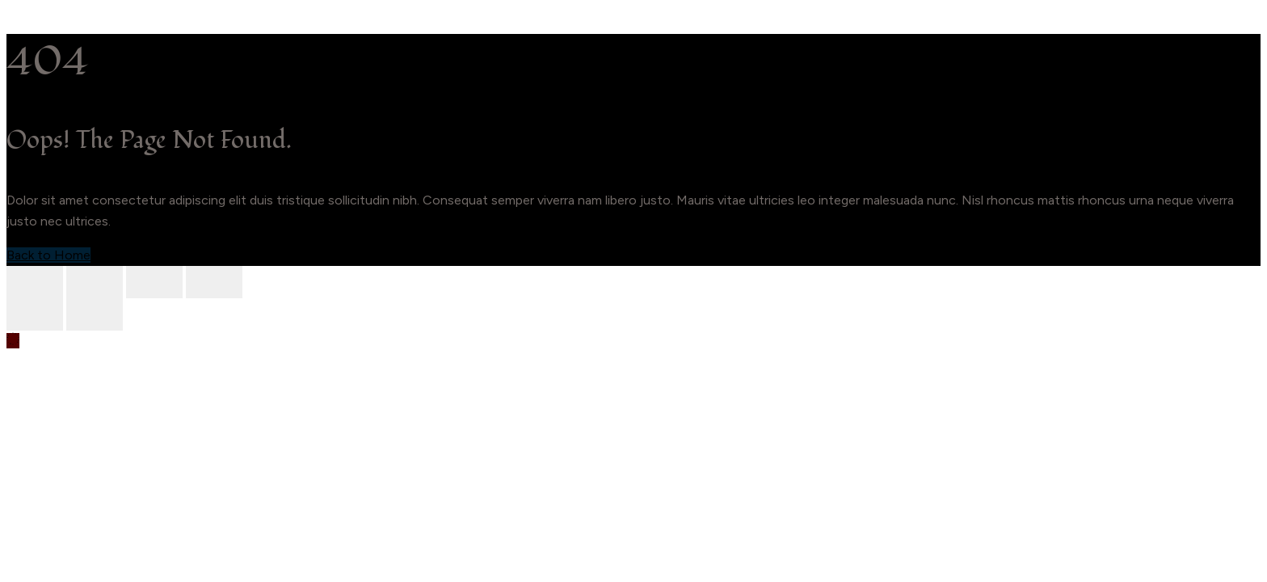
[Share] (154, 282)
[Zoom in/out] (34, 282)
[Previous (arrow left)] (34, 314)
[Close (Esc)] (214, 282)
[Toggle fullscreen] (94, 282)
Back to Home (48, 255)
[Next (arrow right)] (94, 314)
